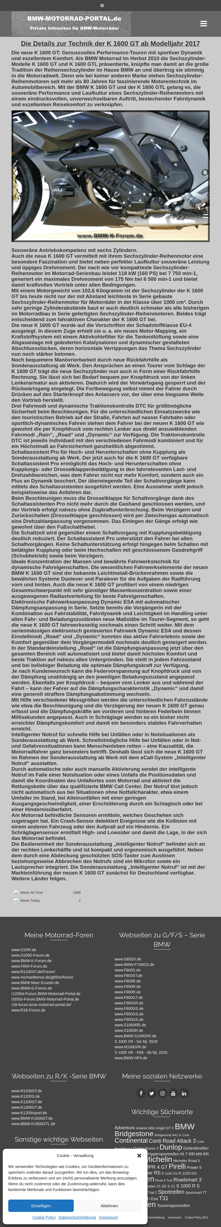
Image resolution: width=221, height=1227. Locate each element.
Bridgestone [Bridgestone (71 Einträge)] (134, 1134)
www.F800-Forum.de (29, 966)
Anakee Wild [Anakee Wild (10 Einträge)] (145, 1128)
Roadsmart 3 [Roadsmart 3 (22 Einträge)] (187, 1180)
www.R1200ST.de (27, 1091)
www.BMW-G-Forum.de (32, 988)
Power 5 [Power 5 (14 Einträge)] (194, 1167)
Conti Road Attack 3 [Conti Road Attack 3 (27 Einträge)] (172, 1141)
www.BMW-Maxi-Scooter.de (35, 983)
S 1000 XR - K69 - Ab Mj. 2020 (141, 1052)
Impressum (108, 1217)
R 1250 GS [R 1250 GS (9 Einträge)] (170, 1173)
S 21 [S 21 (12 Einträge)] (171, 1186)
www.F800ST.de (129, 975)
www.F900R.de (128, 992)
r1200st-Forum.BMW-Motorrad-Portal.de (46, 993)
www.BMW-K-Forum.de (32, 961)
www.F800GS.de (129, 1008)
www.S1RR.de (24, 950)
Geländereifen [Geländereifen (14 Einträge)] (196, 1148)
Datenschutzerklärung (77, 1217)
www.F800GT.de (129, 997)
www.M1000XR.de (130, 1047)
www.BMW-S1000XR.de (135, 1036)
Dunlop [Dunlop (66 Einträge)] (170, 1147)
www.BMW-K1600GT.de (32, 1118)
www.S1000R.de (129, 1030)
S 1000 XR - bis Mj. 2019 (136, 1041)
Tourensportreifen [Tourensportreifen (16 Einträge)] (173, 1205)
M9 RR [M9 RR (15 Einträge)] (202, 1154)
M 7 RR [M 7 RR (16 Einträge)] (187, 1154)
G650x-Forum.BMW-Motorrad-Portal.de (45, 999)
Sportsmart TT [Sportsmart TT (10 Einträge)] (196, 1193)
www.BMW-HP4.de (131, 1058)
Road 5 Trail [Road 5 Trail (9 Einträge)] (163, 1180)
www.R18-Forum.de (29, 1010)
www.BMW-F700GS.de (134, 964)
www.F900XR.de (129, 1003)
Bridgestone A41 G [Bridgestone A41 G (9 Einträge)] (168, 1135)
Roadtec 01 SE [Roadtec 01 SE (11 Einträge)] (155, 1186)
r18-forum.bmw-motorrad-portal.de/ (42, 1004)
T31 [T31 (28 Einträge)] (163, 1198)
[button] (139, 1155)
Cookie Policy (44, 1217)
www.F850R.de (128, 986)
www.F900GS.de (129, 1019)
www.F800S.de (128, 970)
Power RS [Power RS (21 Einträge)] (150, 1173)
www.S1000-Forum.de (31, 955)
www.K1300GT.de (27, 1107)
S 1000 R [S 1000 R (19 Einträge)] (185, 1186)
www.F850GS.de (129, 1014)
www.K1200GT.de (27, 1102)
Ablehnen (109, 1205)
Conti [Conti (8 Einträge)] (185, 1135)
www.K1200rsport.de (29, 1113)
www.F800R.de (128, 981)
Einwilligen (41, 1205)
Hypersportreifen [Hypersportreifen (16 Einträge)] (163, 1154)
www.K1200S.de (26, 1096)
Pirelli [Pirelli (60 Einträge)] (177, 1166)
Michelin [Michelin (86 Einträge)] (158, 1159)
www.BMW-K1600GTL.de (33, 1124)
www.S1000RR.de (130, 1025)
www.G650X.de (128, 959)
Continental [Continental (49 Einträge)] (131, 1140)
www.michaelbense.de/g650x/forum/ (42, 977)
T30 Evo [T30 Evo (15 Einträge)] (150, 1198)
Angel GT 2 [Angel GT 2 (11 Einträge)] (165, 1128)
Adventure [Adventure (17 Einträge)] (125, 1127)
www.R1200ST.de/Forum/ (33, 972)
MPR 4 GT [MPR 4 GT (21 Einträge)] (156, 1167)
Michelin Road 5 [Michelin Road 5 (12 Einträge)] (186, 1161)
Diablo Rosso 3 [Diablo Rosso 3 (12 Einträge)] (145, 1148)
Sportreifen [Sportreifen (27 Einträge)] (171, 1192)
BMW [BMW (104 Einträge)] (185, 1126)
